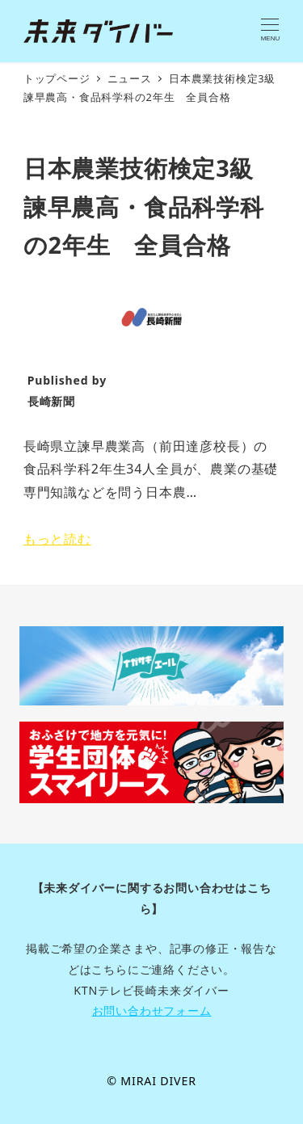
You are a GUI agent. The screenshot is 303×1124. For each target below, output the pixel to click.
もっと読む (57, 539)
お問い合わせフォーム (152, 1010)
